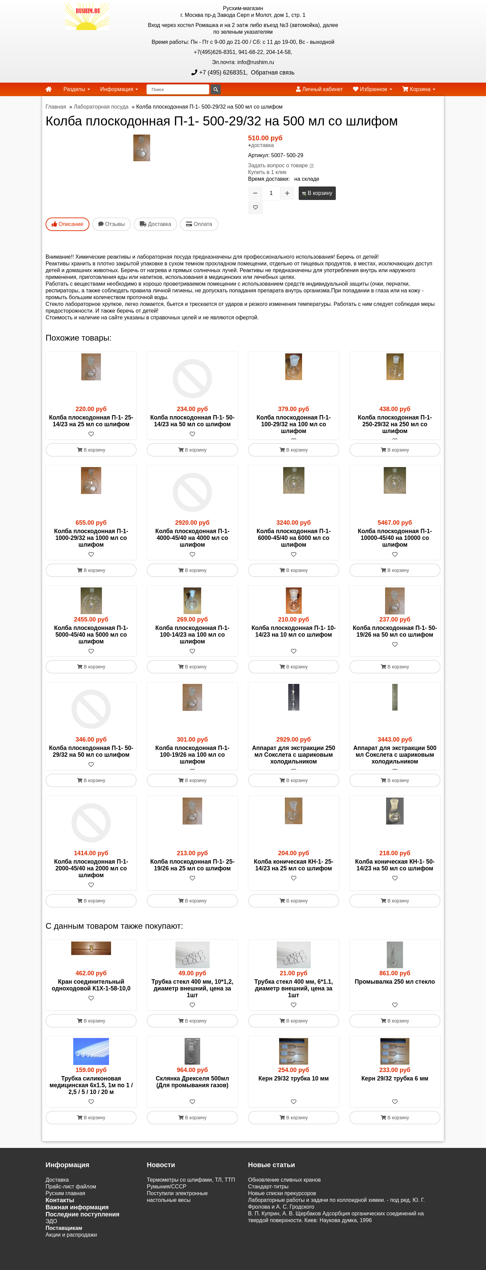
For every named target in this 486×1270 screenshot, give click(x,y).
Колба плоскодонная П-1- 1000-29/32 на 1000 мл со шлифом (91, 545)
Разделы (76, 89)
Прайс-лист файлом (71, 1200)
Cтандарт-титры (268, 1200)
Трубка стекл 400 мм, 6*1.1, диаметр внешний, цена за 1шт (293, 1002)
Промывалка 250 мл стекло (395, 995)
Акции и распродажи (71, 1248)
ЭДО (51, 1235)
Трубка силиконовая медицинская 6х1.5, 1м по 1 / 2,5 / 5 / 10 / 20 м (91, 1099)
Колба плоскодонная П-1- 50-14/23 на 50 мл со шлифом (192, 421)
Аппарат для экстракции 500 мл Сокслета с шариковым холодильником (395, 762)
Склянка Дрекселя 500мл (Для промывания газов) (192, 1095)
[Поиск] (177, 89)
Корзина (418, 89)
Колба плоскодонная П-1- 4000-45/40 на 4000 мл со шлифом (192, 545)
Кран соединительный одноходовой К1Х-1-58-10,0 (91, 999)
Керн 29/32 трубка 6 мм (395, 1092)
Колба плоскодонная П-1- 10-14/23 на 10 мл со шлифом (293, 638)
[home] (48, 89)
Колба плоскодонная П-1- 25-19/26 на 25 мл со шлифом (192, 879)
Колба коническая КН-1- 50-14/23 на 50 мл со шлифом (395, 879)
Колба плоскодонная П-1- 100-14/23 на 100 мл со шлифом (192, 641)
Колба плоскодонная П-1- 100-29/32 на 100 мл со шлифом (293, 424)
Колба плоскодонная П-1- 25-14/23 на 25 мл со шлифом (91, 421)
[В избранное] (255, 207)
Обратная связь (272, 72)
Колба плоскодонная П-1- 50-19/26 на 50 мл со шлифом (395, 638)
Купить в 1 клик (267, 172)
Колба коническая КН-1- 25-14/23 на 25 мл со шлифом (293, 879)
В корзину (317, 193)
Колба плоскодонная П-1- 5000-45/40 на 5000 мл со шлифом (91, 641)
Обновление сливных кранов (284, 1193)
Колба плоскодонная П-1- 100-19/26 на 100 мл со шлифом (192, 762)
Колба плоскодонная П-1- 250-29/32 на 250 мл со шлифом (395, 424)
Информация (119, 89)
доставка (262, 145)
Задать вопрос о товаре (278, 165)
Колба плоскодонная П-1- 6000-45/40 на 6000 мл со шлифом (293, 545)
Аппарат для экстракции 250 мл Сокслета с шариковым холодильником (293, 762)
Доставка (57, 1193)
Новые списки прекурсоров (282, 1207)
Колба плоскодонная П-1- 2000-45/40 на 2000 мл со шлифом (91, 882)
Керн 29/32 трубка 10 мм (294, 1092)
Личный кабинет (319, 89)
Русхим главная (65, 1207)
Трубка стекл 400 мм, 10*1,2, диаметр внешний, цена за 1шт (193, 1002)
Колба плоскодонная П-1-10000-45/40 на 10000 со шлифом (395, 545)
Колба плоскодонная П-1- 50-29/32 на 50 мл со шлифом (91, 758)
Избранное (372, 89)
